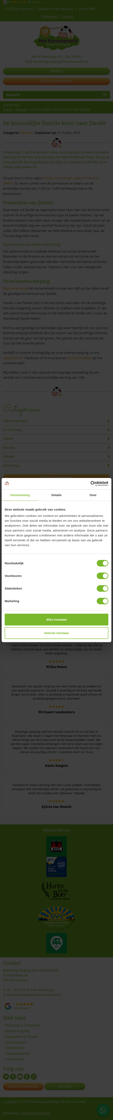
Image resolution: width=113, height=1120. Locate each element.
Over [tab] (93, 495)
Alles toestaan (56, 619)
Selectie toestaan (56, 632)
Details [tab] (56, 495)
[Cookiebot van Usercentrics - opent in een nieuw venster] (90, 483)
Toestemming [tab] (20, 495)
